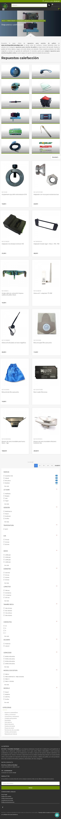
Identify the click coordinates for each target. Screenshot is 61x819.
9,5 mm (7, 542)
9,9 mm (7, 580)
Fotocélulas (7, 720)
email (14, 772)
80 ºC (6, 529)
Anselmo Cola (31, 476)
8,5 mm (7, 544)
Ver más (6, 486)
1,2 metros (8, 595)
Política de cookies (6, 796)
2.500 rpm (8, 559)
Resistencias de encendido (11, 730)
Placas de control (9, 728)
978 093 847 (57, 1)
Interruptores (8, 722)
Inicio (3, 20)
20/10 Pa (7, 697)
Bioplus (7, 496)
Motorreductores (9, 724)
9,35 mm (7, 572)
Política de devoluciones (7, 802)
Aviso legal (4, 794)
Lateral (7, 646)
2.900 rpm (8, 555)
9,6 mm (7, 577)
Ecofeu (7, 518)
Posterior (7, 643)
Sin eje (7, 539)
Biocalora (31, 480)
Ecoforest (8, 516)
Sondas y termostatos (10, 732)
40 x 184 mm (8, 610)
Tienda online (11, 20)
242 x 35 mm (8, 608)
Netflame (7, 493)
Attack (31, 478)
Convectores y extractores (11, 716)
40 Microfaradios (10, 663)
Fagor (7, 501)
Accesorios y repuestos (23, 20)
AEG (6, 498)
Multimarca (8, 511)
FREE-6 (7, 674)
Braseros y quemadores (11, 712)
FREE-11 (7, 679)
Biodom (31, 483)
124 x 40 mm (8, 613)
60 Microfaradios (10, 656)
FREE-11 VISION (9, 681)
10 (5, 626)
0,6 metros (8, 593)
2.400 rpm (8, 562)
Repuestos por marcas (10, 734)
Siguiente (57, 465)
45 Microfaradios (10, 661)
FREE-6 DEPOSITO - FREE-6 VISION (14, 676)
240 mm (7, 590)
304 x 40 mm (8, 615)
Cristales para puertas (10, 718)
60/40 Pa (7, 694)
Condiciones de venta (7, 800)
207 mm (7, 597)
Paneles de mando (9, 726)
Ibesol (7, 514)
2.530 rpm (8, 557)
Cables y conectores (10, 714)
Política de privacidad (7, 798)
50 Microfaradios (10, 659)
